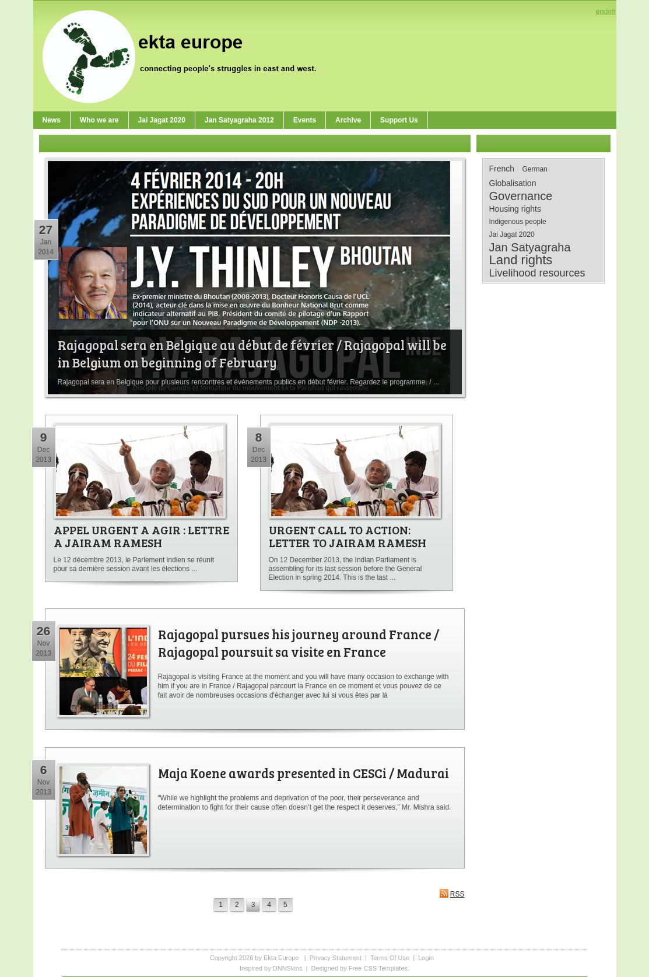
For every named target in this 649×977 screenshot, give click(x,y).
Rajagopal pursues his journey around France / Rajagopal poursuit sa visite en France (298, 642)
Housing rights (515, 208)
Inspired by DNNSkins (271, 968)
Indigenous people (517, 221)
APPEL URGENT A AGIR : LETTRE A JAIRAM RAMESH (141, 536)
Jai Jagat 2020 (512, 234)
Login (426, 957)
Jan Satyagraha (530, 247)
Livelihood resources (537, 272)
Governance (521, 195)
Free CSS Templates (378, 968)
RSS (452, 893)
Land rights (521, 260)
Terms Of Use (389, 957)
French (502, 168)
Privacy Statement (336, 957)
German (534, 169)
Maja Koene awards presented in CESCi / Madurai (303, 773)
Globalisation (512, 183)
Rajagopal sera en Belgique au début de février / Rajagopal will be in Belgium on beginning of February (252, 353)
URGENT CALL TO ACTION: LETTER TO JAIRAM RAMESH (347, 536)
